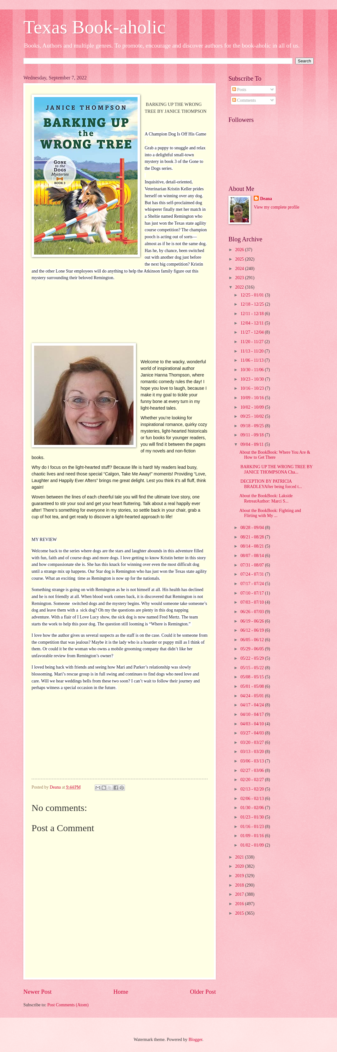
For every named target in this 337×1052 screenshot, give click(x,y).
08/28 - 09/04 (252, 527)
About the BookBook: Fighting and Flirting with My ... (270, 513)
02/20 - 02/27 (252, 779)
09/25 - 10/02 (252, 416)
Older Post (203, 991)
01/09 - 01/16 (252, 835)
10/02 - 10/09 (252, 407)
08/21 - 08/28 (252, 537)
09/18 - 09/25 (252, 425)
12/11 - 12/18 (252, 313)
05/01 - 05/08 (252, 686)
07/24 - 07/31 (252, 574)
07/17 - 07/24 (252, 583)
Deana (266, 198)
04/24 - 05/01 (252, 695)
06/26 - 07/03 (252, 611)
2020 (240, 866)
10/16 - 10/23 (252, 388)
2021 (240, 857)
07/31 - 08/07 (252, 565)
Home (120, 991)
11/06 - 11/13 (252, 360)
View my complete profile (276, 207)
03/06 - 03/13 (252, 761)
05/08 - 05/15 (252, 677)
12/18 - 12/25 (252, 304)
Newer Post (37, 991)
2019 (240, 875)
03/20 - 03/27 (252, 742)
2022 (240, 287)
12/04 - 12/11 (252, 323)
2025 (240, 259)
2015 (240, 913)
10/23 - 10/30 (252, 379)
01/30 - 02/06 (252, 807)
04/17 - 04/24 (252, 705)
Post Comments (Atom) (68, 1005)
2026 (240, 249)
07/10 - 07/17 (252, 593)
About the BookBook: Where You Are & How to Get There (274, 455)
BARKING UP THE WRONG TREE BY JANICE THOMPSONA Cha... (275, 469)
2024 (240, 268)
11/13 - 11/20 (252, 351)
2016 (240, 903)
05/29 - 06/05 (252, 649)
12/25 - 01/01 (252, 295)
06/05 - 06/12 (252, 639)
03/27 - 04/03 (252, 733)
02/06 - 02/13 (252, 798)
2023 (240, 277)
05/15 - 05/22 (252, 667)
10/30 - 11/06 (252, 369)
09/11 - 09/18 (252, 435)
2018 (240, 885)
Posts (239, 89)
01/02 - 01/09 (252, 845)
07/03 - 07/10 (252, 602)
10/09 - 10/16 (252, 397)
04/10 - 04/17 (252, 714)
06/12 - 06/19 (252, 630)
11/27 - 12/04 (252, 332)
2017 (240, 894)
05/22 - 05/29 (252, 658)
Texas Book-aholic (94, 27)
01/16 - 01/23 (252, 826)
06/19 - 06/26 (252, 621)
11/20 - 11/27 (252, 341)
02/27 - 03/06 (252, 770)
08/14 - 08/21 (252, 546)
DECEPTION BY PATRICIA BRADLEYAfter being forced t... (270, 484)
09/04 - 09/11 (252, 444)
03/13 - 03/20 (252, 751)
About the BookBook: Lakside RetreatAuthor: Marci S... (266, 498)
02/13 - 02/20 (252, 789)
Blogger (195, 1039)
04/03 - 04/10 (252, 723)
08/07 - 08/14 (252, 555)
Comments (244, 100)
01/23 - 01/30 (252, 817)
